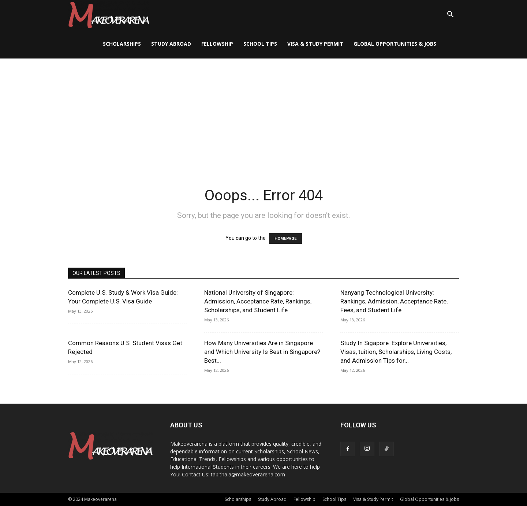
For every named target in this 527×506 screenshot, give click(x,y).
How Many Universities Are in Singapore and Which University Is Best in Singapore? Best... (262, 351)
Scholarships (122, 43)
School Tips (260, 43)
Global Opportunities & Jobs (395, 43)
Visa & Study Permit (315, 43)
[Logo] (108, 15)
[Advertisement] (263, 113)
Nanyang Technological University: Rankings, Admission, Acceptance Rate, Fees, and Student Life (394, 301)
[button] (450, 15)
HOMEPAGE (285, 238)
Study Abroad (171, 43)
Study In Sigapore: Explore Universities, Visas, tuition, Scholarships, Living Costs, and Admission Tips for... (396, 351)
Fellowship (217, 43)
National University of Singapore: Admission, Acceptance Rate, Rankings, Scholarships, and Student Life (257, 301)
